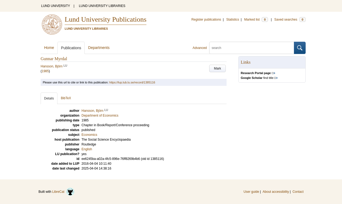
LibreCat (63, 191)
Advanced (200, 48)
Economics (89, 135)
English (86, 149)
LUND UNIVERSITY (55, 6)
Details (49, 98)
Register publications (206, 19)
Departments (99, 47)
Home (49, 47)
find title (257, 77)
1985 (45, 71)
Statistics (232, 19)
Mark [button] (217, 68)
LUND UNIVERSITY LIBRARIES (102, 6)
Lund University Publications (105, 19)
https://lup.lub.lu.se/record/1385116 (132, 82)
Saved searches (290, 19)
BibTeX (66, 98)
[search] (251, 48)
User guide (251, 192)
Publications (71, 48)
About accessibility (276, 192)
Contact (298, 192)
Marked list (256, 19)
